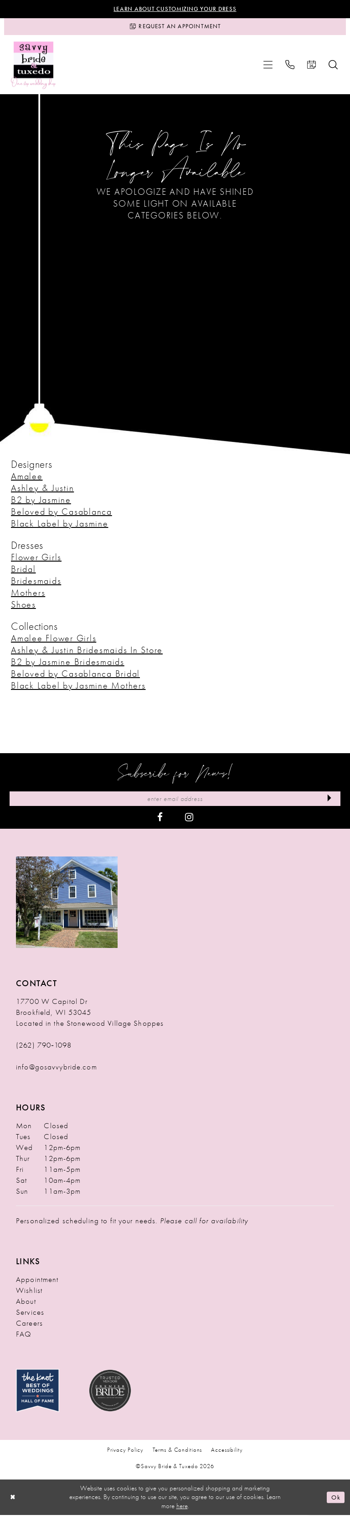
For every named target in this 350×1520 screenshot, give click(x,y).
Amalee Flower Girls (53, 641)
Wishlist (29, 1295)
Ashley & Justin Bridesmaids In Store (87, 653)
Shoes (23, 607)
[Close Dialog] (13, 1502)
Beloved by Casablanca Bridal (75, 677)
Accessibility (226, 1455)
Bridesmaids (36, 584)
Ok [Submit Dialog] (335, 1501)
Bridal (23, 572)
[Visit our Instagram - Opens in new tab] (189, 821)
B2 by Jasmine (41, 503)
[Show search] (333, 67)
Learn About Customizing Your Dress (175, 9)
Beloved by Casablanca (61, 515)
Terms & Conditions (177, 1455)
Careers (29, 1327)
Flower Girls (36, 560)
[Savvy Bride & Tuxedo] (33, 68)
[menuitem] (268, 67)
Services (30, 1317)
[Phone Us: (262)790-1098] (290, 67)
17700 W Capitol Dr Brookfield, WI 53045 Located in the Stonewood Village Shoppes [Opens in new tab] (90, 1017)
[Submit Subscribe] (328, 803)
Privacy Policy (125, 1455)
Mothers (28, 596)
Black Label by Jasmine (59, 526)
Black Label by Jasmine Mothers (78, 688)
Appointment (37, 1284)
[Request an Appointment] (175, 28)
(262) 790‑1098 (44, 1049)
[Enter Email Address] (175, 803)
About (26, 1306)
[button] (268, 67)
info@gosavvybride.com (56, 1071)
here (182, 1510)
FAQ (23, 1338)
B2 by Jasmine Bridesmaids (67, 665)
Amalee (27, 479)
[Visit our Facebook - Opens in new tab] (160, 821)
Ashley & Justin (42, 491)
